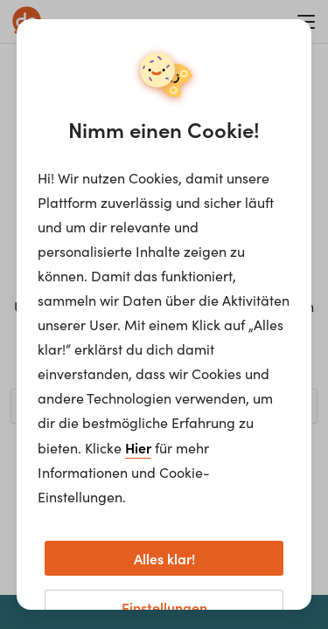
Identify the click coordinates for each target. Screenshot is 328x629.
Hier (138, 447)
